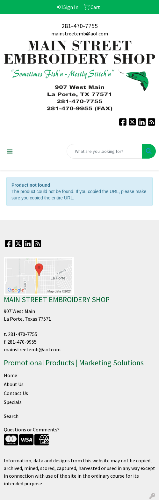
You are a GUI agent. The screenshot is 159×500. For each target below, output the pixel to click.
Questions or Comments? (32, 429)
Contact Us (16, 393)
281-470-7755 (79, 26)
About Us (14, 384)
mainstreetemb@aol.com (79, 33)
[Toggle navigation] (10, 151)
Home (10, 375)
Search (11, 416)
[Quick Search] (104, 151)
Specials (13, 402)
